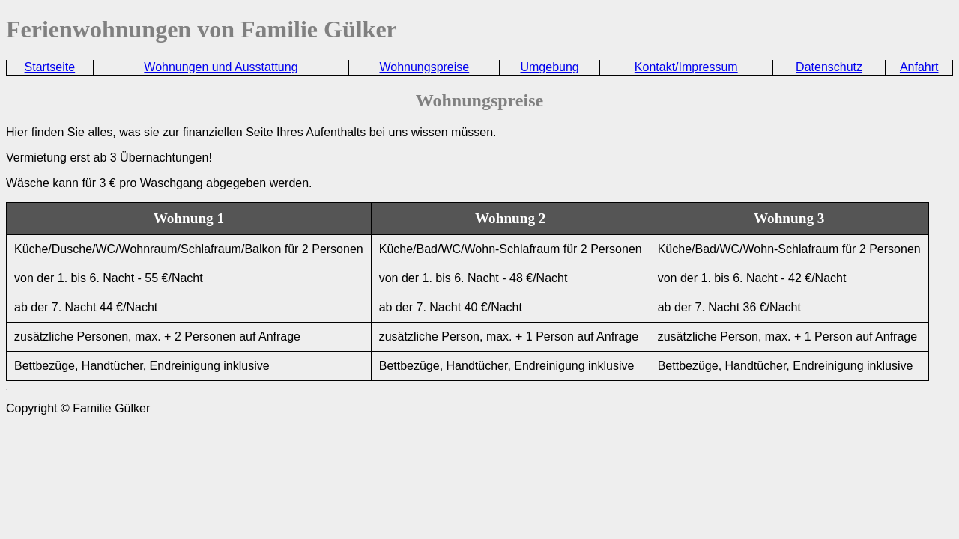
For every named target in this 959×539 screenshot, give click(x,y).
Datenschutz (829, 67)
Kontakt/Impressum (686, 67)
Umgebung (549, 67)
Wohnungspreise (424, 67)
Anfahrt (919, 67)
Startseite (50, 67)
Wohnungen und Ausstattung (220, 67)
